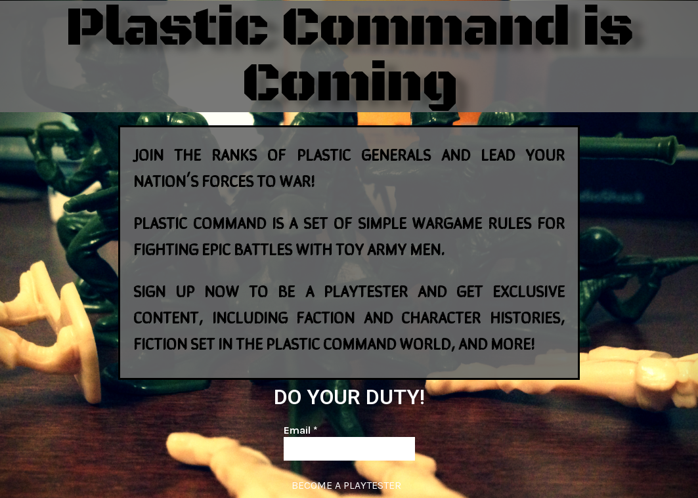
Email (301, 430)
